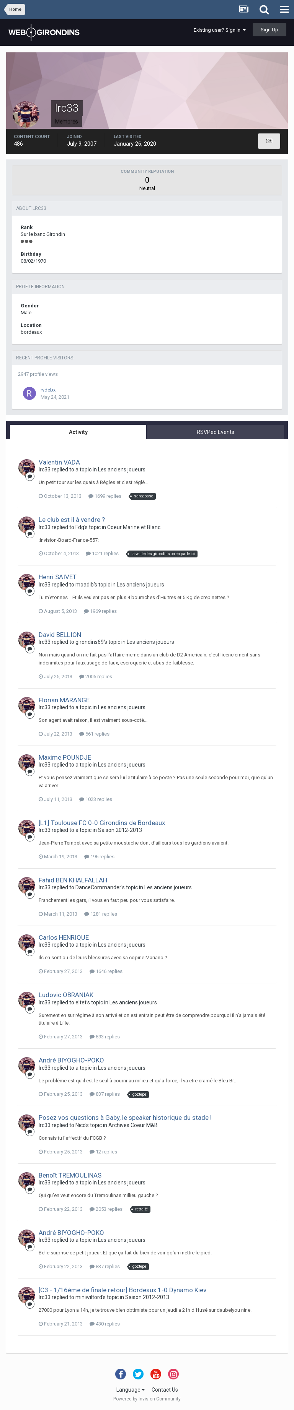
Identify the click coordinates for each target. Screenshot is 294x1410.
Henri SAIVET (58, 577)
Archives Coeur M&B (133, 1125)
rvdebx (48, 390)
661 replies (94, 734)
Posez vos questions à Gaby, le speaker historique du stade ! (125, 1117)
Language (130, 1390)
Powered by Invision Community (147, 1399)
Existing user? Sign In (220, 30)
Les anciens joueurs (121, 469)
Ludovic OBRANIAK (66, 995)
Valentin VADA (59, 462)
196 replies (99, 856)
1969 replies (100, 611)
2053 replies (106, 1209)
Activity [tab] (78, 432)
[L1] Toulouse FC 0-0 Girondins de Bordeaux (102, 823)
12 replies (103, 1152)
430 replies (105, 1324)
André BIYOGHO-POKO (71, 1060)
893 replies (105, 1037)
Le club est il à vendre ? (72, 519)
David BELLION (60, 634)
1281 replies (100, 914)
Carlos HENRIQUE (64, 937)
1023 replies (95, 799)
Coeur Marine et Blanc (133, 527)
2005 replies (95, 676)
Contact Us (165, 1390)
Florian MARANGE (64, 700)
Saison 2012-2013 (120, 830)
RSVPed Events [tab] (215, 432)
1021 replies (102, 553)
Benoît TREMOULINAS (70, 1175)
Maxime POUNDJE (65, 757)
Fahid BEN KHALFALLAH (73, 880)
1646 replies (106, 971)
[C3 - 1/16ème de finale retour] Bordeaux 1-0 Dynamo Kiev (122, 1290)
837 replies (105, 1094)
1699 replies (104, 496)
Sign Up (269, 29)
